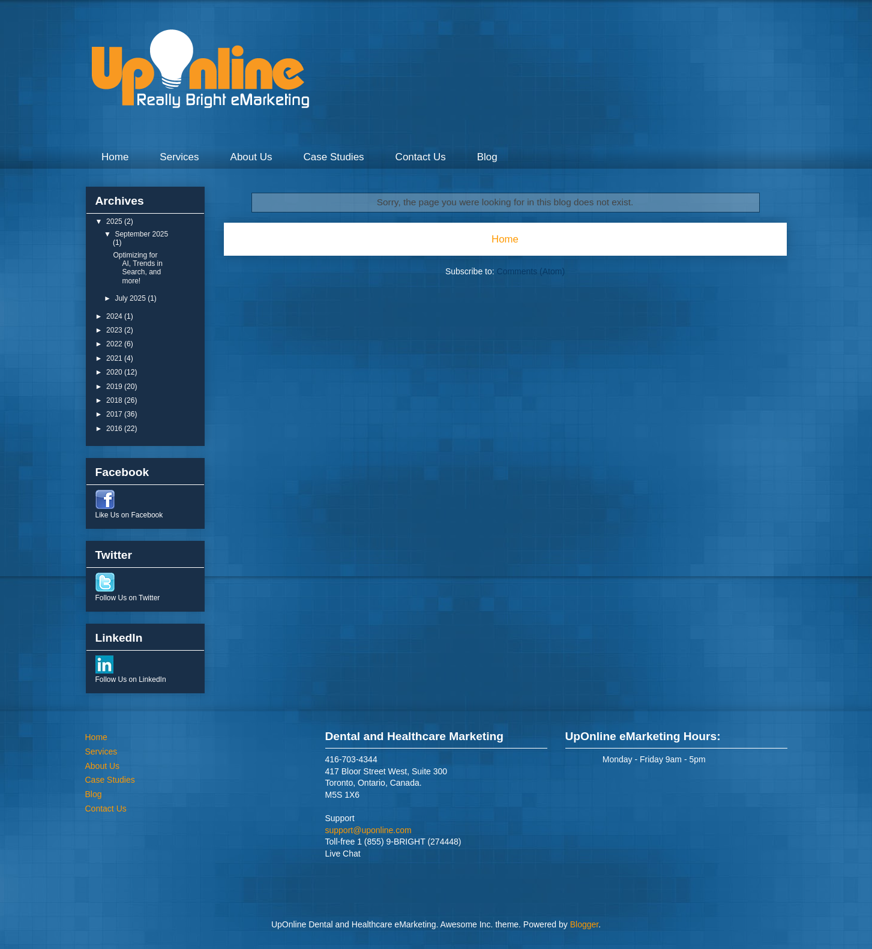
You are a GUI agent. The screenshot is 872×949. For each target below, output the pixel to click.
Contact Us (420, 157)
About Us (251, 157)
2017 (115, 414)
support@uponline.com (368, 830)
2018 (115, 400)
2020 (115, 372)
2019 (115, 386)
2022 (115, 344)
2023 (115, 330)
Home (114, 157)
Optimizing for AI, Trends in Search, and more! (137, 268)
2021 (115, 358)
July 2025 (131, 298)
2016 (115, 428)
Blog (487, 157)
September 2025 (141, 234)
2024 (115, 316)
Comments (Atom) (531, 271)
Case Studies (333, 157)
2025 (115, 221)
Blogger (584, 924)
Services (179, 157)
